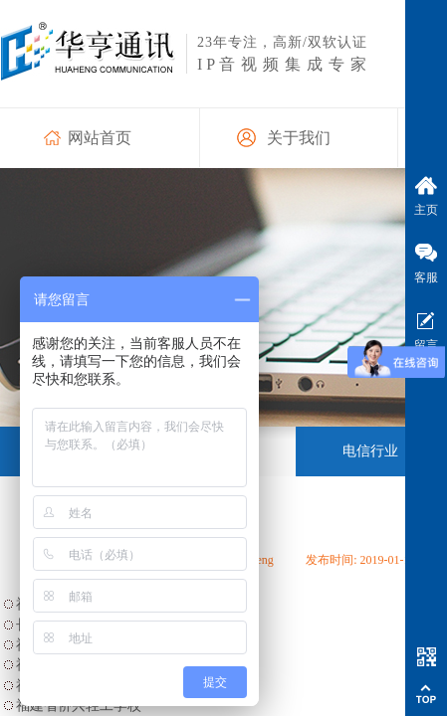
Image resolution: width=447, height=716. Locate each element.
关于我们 (299, 137)
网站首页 (99, 137)
